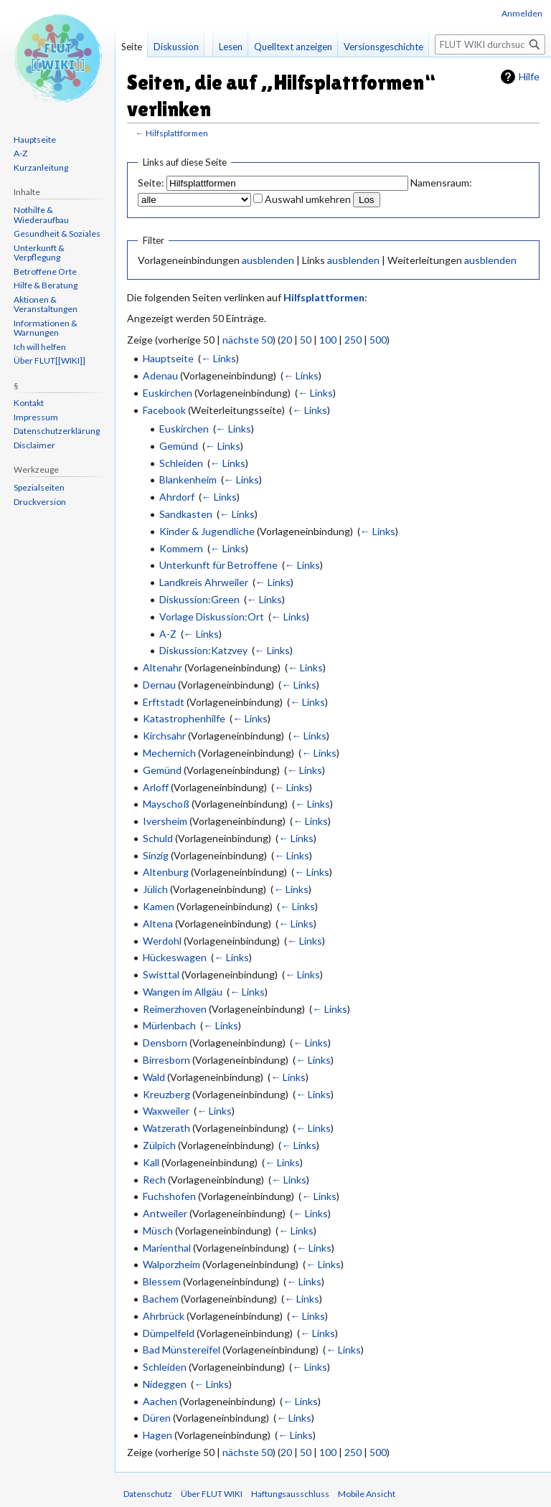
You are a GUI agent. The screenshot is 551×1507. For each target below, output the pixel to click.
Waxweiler (166, 1111)
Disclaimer (34, 445)
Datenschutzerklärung (57, 430)
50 (305, 340)
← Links (218, 358)
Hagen (157, 1435)
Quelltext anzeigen (293, 46)
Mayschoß (166, 804)
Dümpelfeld (168, 1333)
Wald (154, 1077)
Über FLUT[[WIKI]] (49, 360)
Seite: (151, 182)
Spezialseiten (39, 487)
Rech (154, 1179)
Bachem (161, 1299)
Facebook (164, 410)
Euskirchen (167, 393)
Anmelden (521, 13)
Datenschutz (147, 1493)
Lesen (230, 46)
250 (353, 340)
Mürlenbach (169, 1025)
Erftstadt (163, 702)
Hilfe (529, 76)
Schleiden (181, 463)
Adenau (160, 375)
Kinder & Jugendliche (207, 531)
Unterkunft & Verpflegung (39, 252)
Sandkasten (185, 514)
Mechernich (169, 753)
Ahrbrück (163, 1316)
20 (286, 340)
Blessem (162, 1281)
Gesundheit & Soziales (57, 233)
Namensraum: (441, 182)
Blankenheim (188, 479)
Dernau (159, 685)
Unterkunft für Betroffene (218, 565)
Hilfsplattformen (177, 133)
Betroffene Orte (45, 271)
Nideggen (165, 1384)
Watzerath (166, 1128)
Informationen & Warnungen (45, 328)
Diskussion (176, 46)
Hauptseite (168, 358)
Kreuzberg (166, 1094)
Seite (131, 46)
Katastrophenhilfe (184, 718)
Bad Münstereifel (181, 1349)
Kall (151, 1162)
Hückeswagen (175, 957)
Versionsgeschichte (383, 46)
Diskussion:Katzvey (203, 650)
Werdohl (162, 941)
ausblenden (268, 260)
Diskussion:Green (199, 599)
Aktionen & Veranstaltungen (45, 304)
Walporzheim (171, 1264)
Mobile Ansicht (366, 1493)
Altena (158, 923)
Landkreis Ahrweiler (203, 582)
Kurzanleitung (41, 167)
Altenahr (162, 667)
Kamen (158, 906)
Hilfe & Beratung (45, 285)
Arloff (156, 787)
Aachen (160, 1401)
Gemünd (178, 446)
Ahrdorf (176, 497)
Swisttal (161, 974)
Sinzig (156, 855)
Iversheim (165, 821)
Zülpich (159, 1145)
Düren (157, 1418)
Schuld (158, 838)
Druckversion (40, 501)
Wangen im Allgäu (182, 992)
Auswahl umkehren (308, 199)
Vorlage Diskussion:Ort (211, 616)
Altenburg (166, 872)
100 (327, 340)
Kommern (181, 548)
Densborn (165, 1042)
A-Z (167, 634)
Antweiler (165, 1213)
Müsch (158, 1230)
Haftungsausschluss (290, 1493)
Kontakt (29, 402)
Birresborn (166, 1060)
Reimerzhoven (175, 1009)
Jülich (155, 889)
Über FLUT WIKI (211, 1493)
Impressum (36, 417)
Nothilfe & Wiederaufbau (41, 214)
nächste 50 (247, 340)
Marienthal (167, 1248)
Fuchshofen (169, 1196)
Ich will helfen (40, 346)
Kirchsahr (164, 735)
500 (378, 340)
